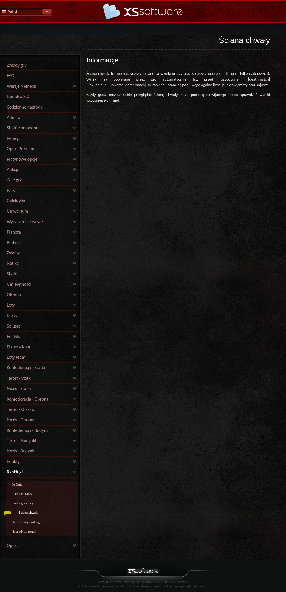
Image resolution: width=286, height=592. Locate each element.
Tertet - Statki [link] (19, 378)
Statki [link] (12, 274)
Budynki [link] (14, 242)
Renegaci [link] (15, 138)
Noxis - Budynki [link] (21, 451)
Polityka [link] (14, 336)
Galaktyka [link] (16, 200)
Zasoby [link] (13, 253)
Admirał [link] (14, 117)
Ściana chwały (28, 513)
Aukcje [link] (13, 169)
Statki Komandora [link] (23, 127)
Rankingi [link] (15, 472)
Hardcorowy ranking (26, 522)
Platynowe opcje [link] (22, 159)
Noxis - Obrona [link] (20, 419)
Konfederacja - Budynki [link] (28, 430)
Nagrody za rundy (24, 532)
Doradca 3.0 (18, 96)
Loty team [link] (16, 357)
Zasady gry (17, 65)
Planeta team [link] (19, 347)
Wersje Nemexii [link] (21, 86)
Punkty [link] (13, 461)
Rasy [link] (11, 190)
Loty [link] (11, 305)
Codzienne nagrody (25, 107)
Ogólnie (17, 485)
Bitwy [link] (12, 315)
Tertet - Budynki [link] (21, 440)
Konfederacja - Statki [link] (26, 367)
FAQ (10, 75)
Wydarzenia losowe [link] (25, 221)
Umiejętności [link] (19, 284)
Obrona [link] (14, 294)
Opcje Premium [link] (21, 148)
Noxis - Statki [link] (19, 388)
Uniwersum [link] (17, 211)
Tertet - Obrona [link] (21, 409)
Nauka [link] (13, 263)
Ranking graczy (22, 494)
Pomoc (143, 11)
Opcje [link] (12, 545)
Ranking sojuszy (22, 503)
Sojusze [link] (14, 326)
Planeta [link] (14, 232)
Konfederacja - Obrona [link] (28, 399)
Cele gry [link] (14, 180)
